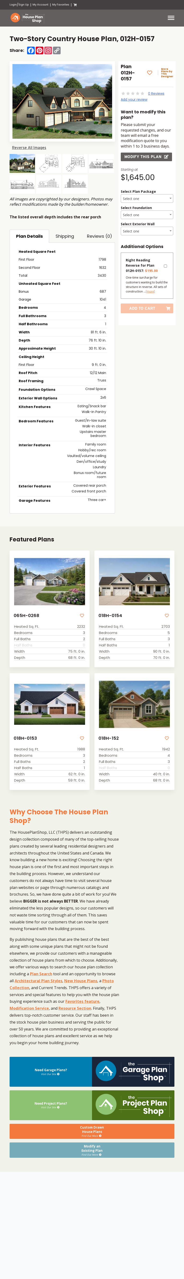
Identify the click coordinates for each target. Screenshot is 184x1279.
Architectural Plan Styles (38, 980)
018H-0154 (109, 615)
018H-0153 (25, 738)
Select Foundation (136, 207)
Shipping (65, 236)
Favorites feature (82, 1001)
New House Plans (80, 980)
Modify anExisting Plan (91, 1149)
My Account (40, 4)
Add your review (134, 99)
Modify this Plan (146, 156)
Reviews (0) (99, 236)
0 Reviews (156, 93)
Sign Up (23, 4)
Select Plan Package (138, 191)
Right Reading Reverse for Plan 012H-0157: (142, 265)
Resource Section (74, 1008)
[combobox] (147, 198)
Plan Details (29, 236)
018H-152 (108, 738)
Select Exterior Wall (138, 224)
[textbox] (147, 198)
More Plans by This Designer (167, 72)
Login (13, 4)
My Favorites (60, 4)
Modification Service (29, 1008)
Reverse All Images (29, 147)
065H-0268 (26, 615)
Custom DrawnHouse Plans (92, 1131)
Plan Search (41, 973)
